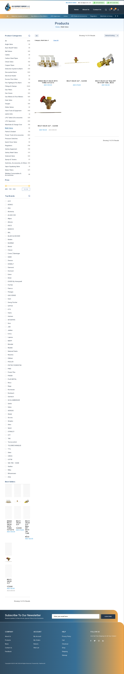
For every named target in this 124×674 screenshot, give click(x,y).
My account (37, 636)
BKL (9, 232)
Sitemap (64, 655)
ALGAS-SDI (12, 215)
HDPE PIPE (9, 114)
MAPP (10, 341)
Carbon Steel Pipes (11, 58)
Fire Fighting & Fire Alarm (13, 83)
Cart (63, 640)
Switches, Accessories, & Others (16, 163)
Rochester (11, 390)
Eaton (10, 274)
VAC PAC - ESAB (13, 463)
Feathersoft (42, 663)
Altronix (10, 222)
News (7, 644)
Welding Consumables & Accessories (13, 174)
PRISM (10, 376)
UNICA (10, 456)
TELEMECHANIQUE (14, 445)
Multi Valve (9, 128)
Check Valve (9, 62)
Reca (9, 383)
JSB (9, 327)
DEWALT (11, 264)
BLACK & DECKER (14, 236)
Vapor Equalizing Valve (12, 166)
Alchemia (11, 211)
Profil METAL (12, 379)
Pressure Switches (11, 138)
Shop (63, 647)
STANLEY (11, 431)
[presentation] (115, 15)
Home (76, 9)
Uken (9, 452)
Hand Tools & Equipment (13, 111)
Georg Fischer (12, 302)
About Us (85, 9)
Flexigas (10, 292)
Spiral (9, 428)
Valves (66, 16)
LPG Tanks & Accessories (79, 16)
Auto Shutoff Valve (11, 48)
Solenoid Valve (10, 156)
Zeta (9, 477)
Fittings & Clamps (11, 86)
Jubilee (10, 330)
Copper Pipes (9, 65)
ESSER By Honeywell (15, 281)
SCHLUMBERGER (14, 400)
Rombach (11, 393)
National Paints (13, 351)
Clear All (55, 40)
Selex (10, 407)
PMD (9, 369)
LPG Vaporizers (55, 16)
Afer (9, 208)
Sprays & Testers (11, 159)
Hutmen (10, 316)
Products (8, 640)
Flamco (10, 288)
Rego (9, 386)
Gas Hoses (8, 93)
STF (9, 435)
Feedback (8, 651)
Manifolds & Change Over (108, 16)
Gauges (7, 104)
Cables (7, 55)
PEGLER (10, 362)
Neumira (10, 355)
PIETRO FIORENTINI (14, 365)
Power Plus (11, 372)
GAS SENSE (12, 295)
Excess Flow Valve (11, 79)
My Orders (37, 640)
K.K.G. (10, 334)
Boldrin (10, 239)
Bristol (10, 246)
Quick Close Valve (11, 142)
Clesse (10, 250)
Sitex (9, 424)
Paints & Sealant (10, 131)
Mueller (10, 348)
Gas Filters (8, 90)
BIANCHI (11, 229)
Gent (9, 299)
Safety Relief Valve (11, 152)
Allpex (10, 218)
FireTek (10, 285)
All (7, 16)
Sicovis (10, 417)
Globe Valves (9, 107)
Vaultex (10, 466)
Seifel (10, 403)
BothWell (11, 243)
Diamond (11, 267)
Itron (9, 323)
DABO (10, 257)
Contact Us (97, 9)
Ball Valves (8, 51)
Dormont (11, 271)
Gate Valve (8, 100)
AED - (10, 189)
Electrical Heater (10, 76)
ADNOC (10, 204)
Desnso (10, 260)
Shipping (65, 651)
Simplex (10, 421)
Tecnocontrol (12, 442)
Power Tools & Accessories (14, 135)
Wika (9, 470)
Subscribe (108, 616)
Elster (10, 278)
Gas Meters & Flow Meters (39, 16)
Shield (10, 414)
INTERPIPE (11, 320)
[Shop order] (111, 35)
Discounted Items (11, 72)
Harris (10, 313)
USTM (10, 459)
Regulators (93, 16)
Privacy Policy (66, 636)
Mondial (10, 344)
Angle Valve (9, 44)
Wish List (36, 647)
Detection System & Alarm (20, 16)
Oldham (10, 358)
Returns (36, 644)
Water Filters (9, 170)
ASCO (10, 225)
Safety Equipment (11, 149)
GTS (9, 309)
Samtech (11, 397)
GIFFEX (10, 306)
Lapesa (10, 337)
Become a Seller (71, 2)
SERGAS (11, 410)
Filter (26, 189)
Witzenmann (12, 473)
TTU (9, 449)
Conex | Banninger (14, 253)
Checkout (65, 644)
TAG (9, 438)
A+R (9, 201)
